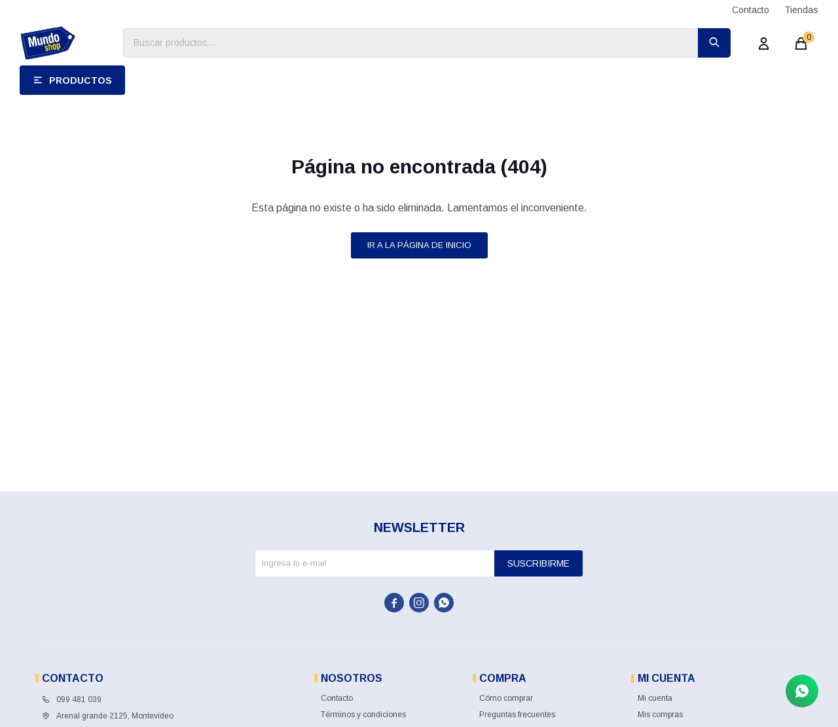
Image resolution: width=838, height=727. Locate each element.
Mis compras (660, 714)
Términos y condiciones (363, 714)
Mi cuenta (655, 698)
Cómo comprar (506, 698)
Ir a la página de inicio (419, 245)
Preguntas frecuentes (517, 714)
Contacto (750, 10)
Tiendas (801, 10)
